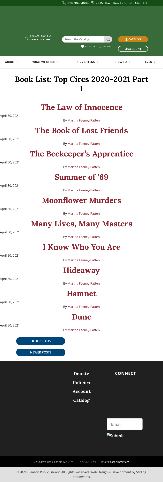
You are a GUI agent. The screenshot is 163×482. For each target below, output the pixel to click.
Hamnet (81, 293)
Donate (81, 373)
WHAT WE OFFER (45, 62)
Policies (81, 382)
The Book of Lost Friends (81, 130)
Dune (81, 317)
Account (81, 391)
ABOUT (12, 62)
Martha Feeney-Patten (84, 120)
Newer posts (40, 352)
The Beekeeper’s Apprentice (81, 154)
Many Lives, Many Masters (81, 223)
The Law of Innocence (81, 107)
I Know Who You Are (81, 247)
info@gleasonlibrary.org (115, 462)
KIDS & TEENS (88, 62)
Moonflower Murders (81, 200)
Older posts (41, 341)
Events (150, 62)
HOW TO (123, 62)
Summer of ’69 (81, 177)
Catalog (90, 46)
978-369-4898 (88, 462)
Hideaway (81, 270)
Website (107, 46)
